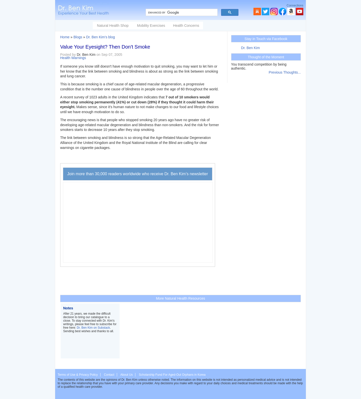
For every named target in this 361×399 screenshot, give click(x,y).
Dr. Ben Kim (250, 48)
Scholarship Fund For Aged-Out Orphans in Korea (172, 374)
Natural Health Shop (113, 26)
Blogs (77, 37)
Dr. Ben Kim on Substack (93, 327)
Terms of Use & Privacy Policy (78, 374)
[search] (181, 12)
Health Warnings (73, 58)
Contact (109, 374)
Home (64, 37)
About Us (126, 374)
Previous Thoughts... (285, 72)
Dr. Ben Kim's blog (100, 37)
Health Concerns (186, 26)
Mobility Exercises (151, 26)
